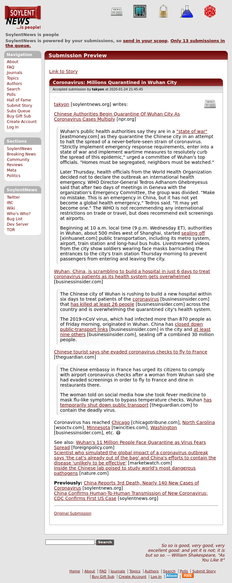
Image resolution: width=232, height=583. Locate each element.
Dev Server (17, 224)
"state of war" (192, 131)
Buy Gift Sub (19, 116)
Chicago (120, 422)
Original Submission (73, 513)
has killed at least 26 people (102, 304)
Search (13, 89)
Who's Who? (19, 214)
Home (74, 571)
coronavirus (145, 299)
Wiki (11, 208)
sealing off (193, 233)
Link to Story (63, 71)
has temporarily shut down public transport (135, 402)
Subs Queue (18, 111)
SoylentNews (22, 18)
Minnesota (98, 427)
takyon (61, 104)
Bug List (15, 219)
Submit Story (19, 105)
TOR (11, 230)
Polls (11, 94)
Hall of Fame (19, 100)
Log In (13, 127)
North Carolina (198, 422)
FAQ (10, 67)
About (12, 62)
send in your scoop (145, 40)
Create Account (22, 121)
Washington (163, 427)
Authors (14, 83)
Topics (13, 78)
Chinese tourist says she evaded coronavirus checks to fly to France (131, 351)
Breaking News (21, 154)
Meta (11, 170)
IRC (10, 203)
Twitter (13, 197)
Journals (14, 73)
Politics (13, 176)
